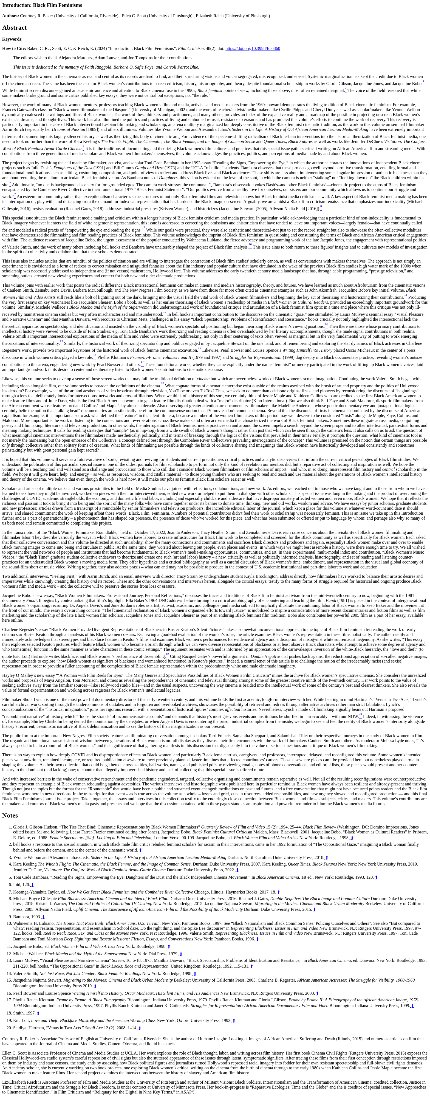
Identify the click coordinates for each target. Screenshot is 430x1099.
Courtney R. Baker (36, 15)
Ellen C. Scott (133, 15)
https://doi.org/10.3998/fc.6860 (252, 48)
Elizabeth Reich (210, 15)
